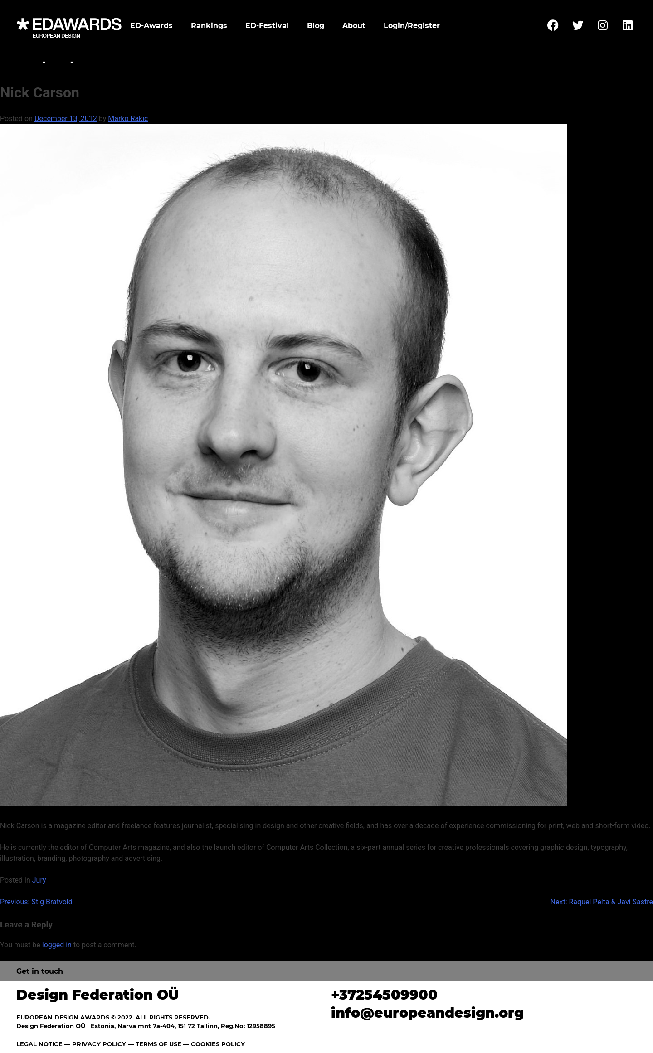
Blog (315, 25)
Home (28, 62)
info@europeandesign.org (427, 1012)
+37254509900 (384, 994)
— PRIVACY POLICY (94, 1044)
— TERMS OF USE (154, 1044)
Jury (58, 62)
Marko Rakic (128, 118)
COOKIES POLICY (218, 1044)
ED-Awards (151, 25)
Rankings (209, 25)
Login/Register (412, 25)
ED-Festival (267, 25)
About (353, 25)
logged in (57, 945)
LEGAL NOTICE (39, 1044)
